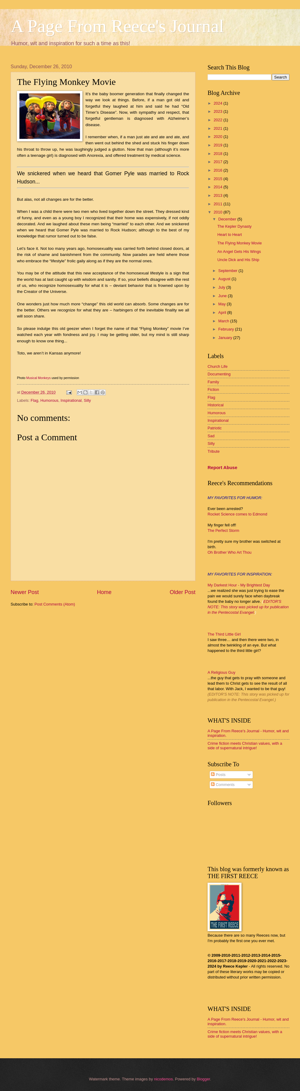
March (224, 321)
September (228, 270)
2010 (218, 212)
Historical (216, 405)
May (222, 304)
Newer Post (25, 592)
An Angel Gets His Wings (239, 251)
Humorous (49, 400)
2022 (218, 120)
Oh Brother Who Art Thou (230, 552)
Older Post (182, 592)
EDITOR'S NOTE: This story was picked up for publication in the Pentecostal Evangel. (248, 607)
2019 (218, 145)
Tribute (214, 451)
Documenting (219, 374)
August (225, 279)
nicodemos (163, 1079)
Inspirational (71, 400)
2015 (218, 178)
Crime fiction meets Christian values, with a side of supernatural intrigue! (245, 745)
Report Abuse (222, 467)
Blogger (203, 1079)
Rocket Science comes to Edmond (237, 514)
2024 (218, 103)
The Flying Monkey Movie (239, 243)
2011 (218, 204)
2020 (218, 136)
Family (213, 382)
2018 (218, 153)
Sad (211, 436)
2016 (218, 170)
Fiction (213, 389)
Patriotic (215, 428)
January (225, 337)
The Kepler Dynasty (234, 226)
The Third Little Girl (224, 634)
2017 (218, 161)
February (226, 329)
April (222, 312)
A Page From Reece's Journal (117, 26)
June (223, 296)
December (227, 219)
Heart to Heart (229, 234)
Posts (218, 774)
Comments (223, 784)
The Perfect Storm (223, 530)
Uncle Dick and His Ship (238, 259)
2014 (218, 187)
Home (104, 592)
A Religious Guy (221, 672)
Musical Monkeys (38, 378)
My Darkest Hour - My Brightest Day (239, 585)
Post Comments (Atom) (55, 604)
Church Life (218, 366)
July (222, 287)
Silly (87, 400)
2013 (218, 195)
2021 (218, 128)
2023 (218, 111)
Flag (34, 400)
